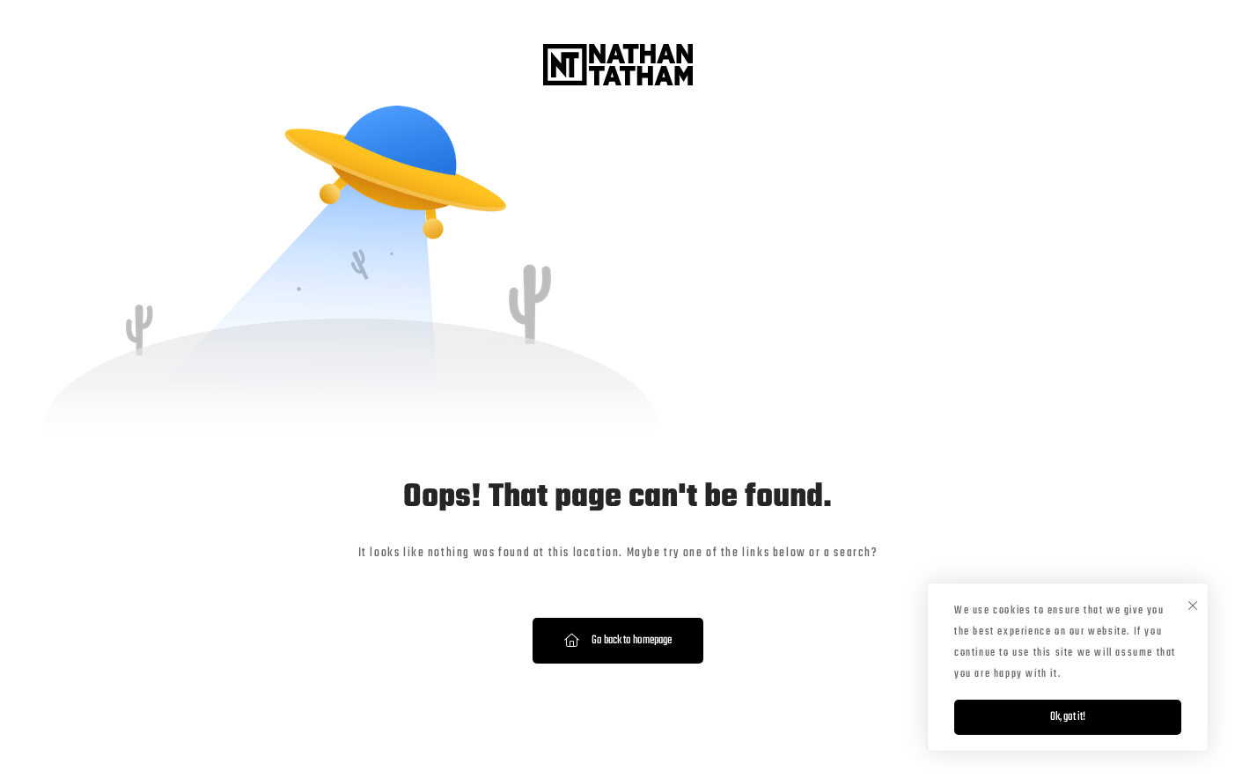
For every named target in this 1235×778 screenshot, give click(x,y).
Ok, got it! (1067, 717)
